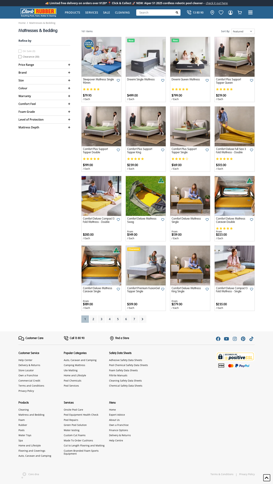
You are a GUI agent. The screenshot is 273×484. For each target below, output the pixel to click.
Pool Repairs (71, 420)
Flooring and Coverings (31, 450)
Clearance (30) (31, 56)
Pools (21, 430)
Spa (20, 440)
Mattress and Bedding (31, 414)
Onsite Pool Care (73, 409)
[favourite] (221, 12)
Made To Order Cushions (78, 440)
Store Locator (26, 370)
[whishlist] (239, 12)
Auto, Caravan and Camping (80, 360)
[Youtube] (226, 339)
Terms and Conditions (31, 385)
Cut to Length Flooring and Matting (84, 445)
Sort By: (225, 31)
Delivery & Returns (29, 365)
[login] (230, 12)
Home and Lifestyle (75, 375)
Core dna (28, 474)
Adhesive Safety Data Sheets (125, 360)
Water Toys (24, 435)
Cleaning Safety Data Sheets (125, 380)
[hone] (211, 12)
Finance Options (118, 430)
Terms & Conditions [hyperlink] (221, 474)
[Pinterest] (243, 339)
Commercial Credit (29, 380)
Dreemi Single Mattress (141, 79)
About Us (114, 420)
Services (91, 12)
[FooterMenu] (30, 338)
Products (72, 12)
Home (112, 409)
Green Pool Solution (75, 425)
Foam (21, 420)
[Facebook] (218, 339)
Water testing (71, 430)
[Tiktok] (251, 339)
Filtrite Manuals (118, 375)
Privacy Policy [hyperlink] (247, 474)
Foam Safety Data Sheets (123, 370)
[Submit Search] (177, 12)
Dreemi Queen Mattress (186, 79)
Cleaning (122, 12)
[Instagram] (235, 339)
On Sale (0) (29, 51)
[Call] (195, 12)
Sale (106, 12)
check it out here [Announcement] (217, 3)
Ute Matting (71, 370)
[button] (250, 12)
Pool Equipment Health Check (81, 414)
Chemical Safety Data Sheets (125, 385)
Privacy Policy (26, 390)
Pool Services (71, 385)
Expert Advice (117, 414)
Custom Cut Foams (75, 435)
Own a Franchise (28, 375)
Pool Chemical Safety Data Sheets (128, 365)
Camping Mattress (74, 365)
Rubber (22, 425)
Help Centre (116, 440)
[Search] (158, 12)
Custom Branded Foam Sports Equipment (81, 452)
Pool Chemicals (72, 380)
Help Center (25, 360)
